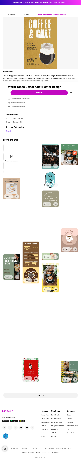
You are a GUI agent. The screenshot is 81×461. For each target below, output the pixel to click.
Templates (44, 429)
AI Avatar (54, 433)
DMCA (38, 452)
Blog (68, 429)
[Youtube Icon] (27, 428)
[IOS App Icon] (5, 421)
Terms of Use (14, 448)
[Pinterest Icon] (32, 428)
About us (70, 422)
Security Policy (46, 452)
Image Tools (45, 415)
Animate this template (18, 102)
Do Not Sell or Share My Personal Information (42, 448)
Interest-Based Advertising (63, 448)
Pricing (53, 436)
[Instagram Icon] (16, 428)
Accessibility (55, 452)
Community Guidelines (28, 452)
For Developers (56, 418)
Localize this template (18, 106)
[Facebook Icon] (4, 428)
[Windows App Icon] (22, 421)
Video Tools (45, 418)
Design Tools (45, 422)
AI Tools (44, 426)
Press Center (71, 433)
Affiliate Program (72, 426)
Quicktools (54, 429)
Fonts (43, 436)
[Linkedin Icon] (21, 428)
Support (69, 415)
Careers (69, 418)
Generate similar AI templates (20, 98)
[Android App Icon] (14, 421)
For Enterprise (55, 415)
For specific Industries (58, 426)
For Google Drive (56, 422)
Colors (43, 433)
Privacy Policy (23, 448)
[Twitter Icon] (10, 428)
